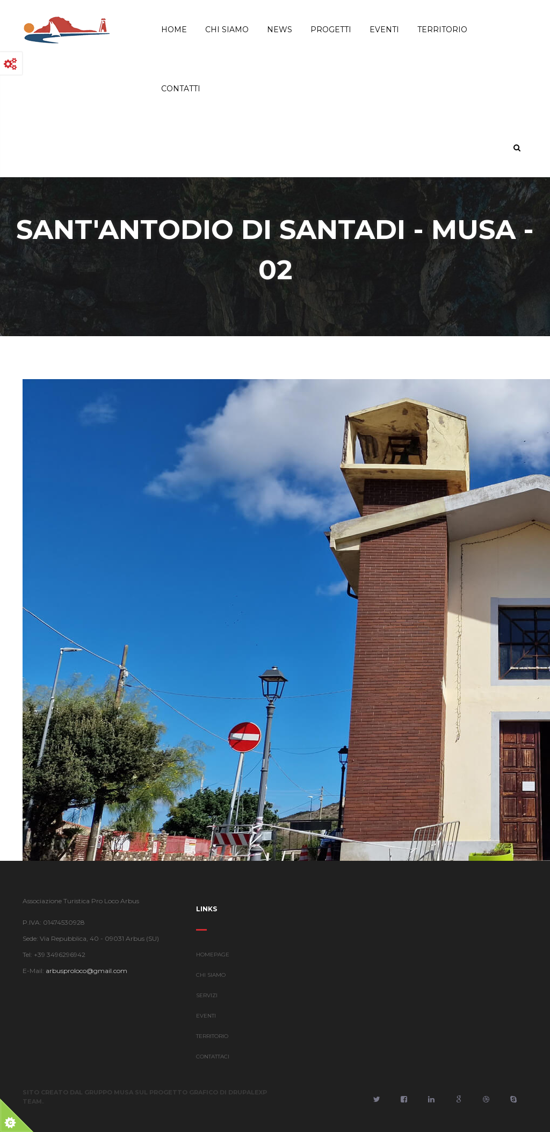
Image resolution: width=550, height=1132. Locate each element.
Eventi (384, 29)
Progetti (330, 29)
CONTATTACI (212, 1061)
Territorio (442, 29)
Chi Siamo (227, 29)
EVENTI (206, 1021)
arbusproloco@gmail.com (81, 971)
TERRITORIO (212, 1041)
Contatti (180, 88)
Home (174, 29)
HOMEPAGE (212, 959)
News (279, 29)
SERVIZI (207, 1000)
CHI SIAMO (211, 980)
